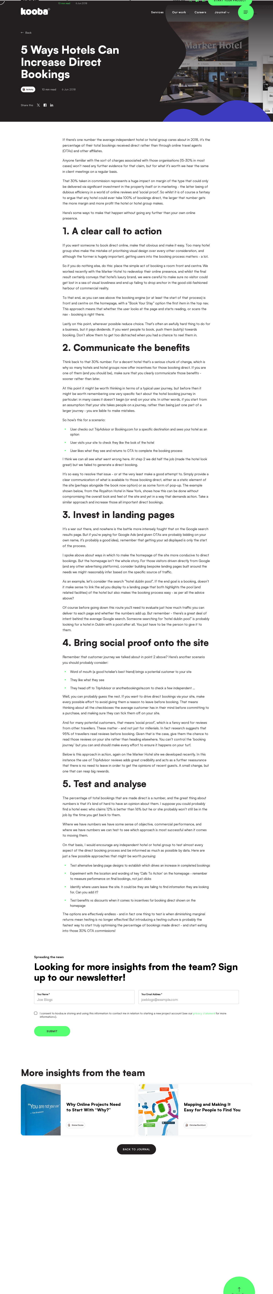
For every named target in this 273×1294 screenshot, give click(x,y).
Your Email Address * (151, 994)
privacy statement (204, 1013)
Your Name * (43, 994)
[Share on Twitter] (38, 105)
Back (26, 32)
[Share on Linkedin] (51, 105)
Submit (52, 1031)
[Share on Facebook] (45, 105)
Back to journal (136, 1149)
